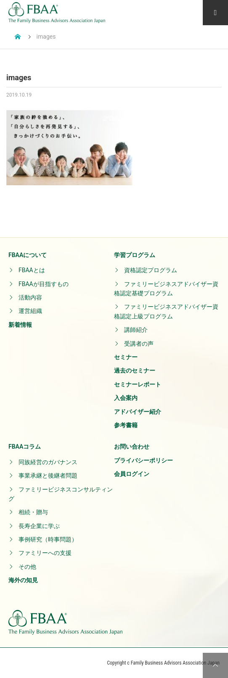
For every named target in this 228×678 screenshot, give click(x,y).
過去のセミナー (134, 370)
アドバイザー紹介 (137, 411)
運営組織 (30, 310)
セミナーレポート (137, 384)
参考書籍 (126, 425)
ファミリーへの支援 (45, 552)
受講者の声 (139, 343)
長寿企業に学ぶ (39, 526)
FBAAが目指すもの (44, 284)
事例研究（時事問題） (48, 539)
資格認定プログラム (150, 270)
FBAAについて (27, 255)
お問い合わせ (131, 446)
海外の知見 (23, 580)
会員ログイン (131, 473)
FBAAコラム (24, 446)
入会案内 (126, 397)
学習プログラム (134, 255)
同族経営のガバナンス (48, 462)
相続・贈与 (33, 512)
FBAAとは (32, 270)
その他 (27, 566)
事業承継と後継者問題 (48, 475)
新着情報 (20, 324)
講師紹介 (136, 329)
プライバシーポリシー (143, 460)
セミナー (126, 357)
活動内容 (30, 297)
